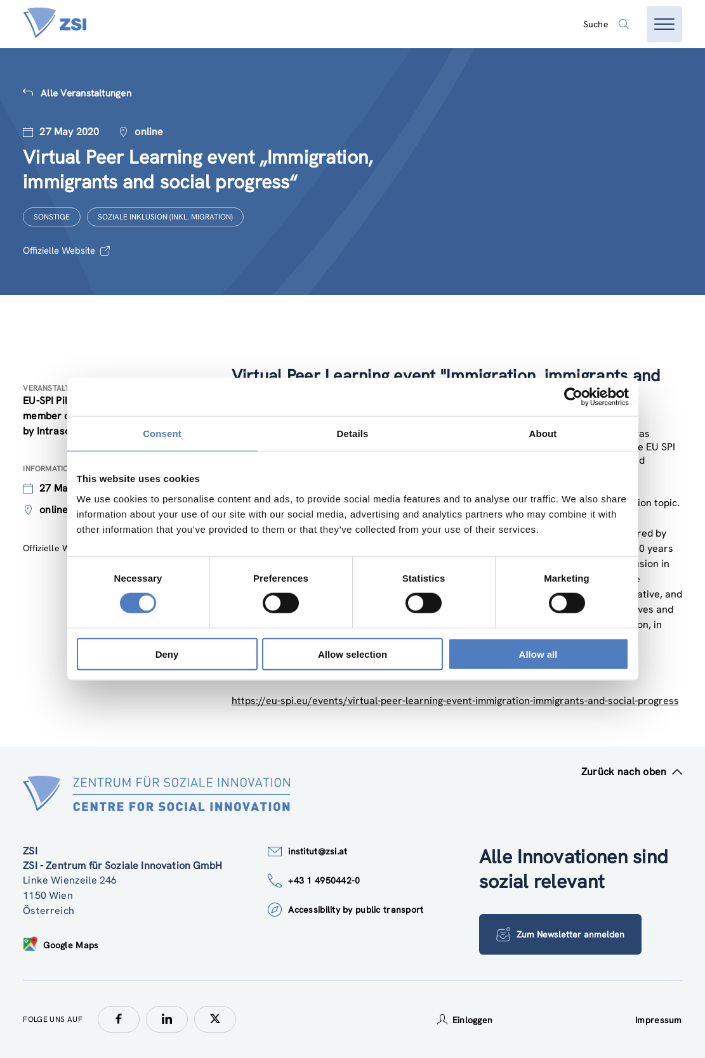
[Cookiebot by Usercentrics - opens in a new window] (573, 397)
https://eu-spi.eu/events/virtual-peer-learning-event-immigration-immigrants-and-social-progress (455, 700)
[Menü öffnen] (664, 24)
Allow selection (352, 653)
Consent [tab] (162, 433)
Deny (167, 653)
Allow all (538, 653)
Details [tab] (353, 433)
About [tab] (543, 433)
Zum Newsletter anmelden (560, 934)
